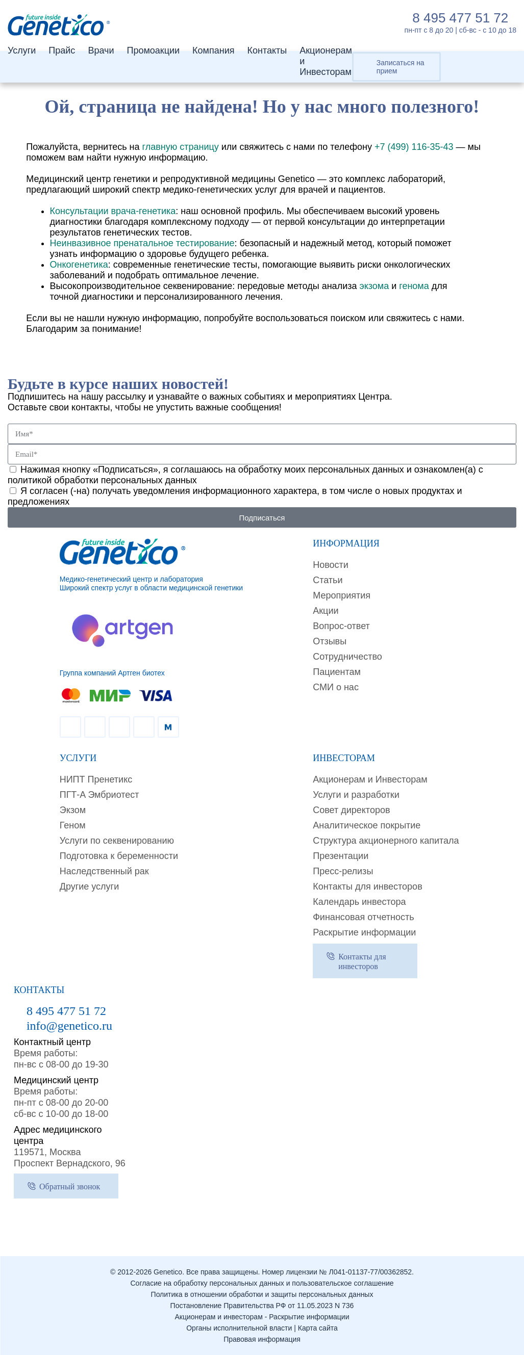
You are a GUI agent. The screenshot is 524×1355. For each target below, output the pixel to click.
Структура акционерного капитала (386, 841)
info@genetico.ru (69, 1025)
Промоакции (153, 50)
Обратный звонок (69, 1186)
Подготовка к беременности (119, 856)
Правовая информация (262, 1339)
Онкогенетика (79, 264)
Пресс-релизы (343, 871)
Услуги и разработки (356, 795)
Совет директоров (351, 810)
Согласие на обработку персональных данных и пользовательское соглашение (261, 1283)
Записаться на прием (401, 67)
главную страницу (180, 147)
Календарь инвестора (359, 902)
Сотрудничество (347, 657)
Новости (330, 565)
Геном (73, 825)
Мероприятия (341, 595)
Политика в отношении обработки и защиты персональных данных (262, 1294)
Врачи (101, 50)
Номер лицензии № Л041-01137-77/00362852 (337, 1272)
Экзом (73, 810)
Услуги (22, 50)
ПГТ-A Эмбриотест (99, 795)
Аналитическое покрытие (366, 825)
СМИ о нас (336, 687)
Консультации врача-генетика (113, 211)
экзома (374, 286)
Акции (325, 611)
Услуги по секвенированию (117, 841)
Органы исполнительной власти (239, 1328)
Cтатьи (327, 580)
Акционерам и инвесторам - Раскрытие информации (262, 1317)
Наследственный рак (104, 871)
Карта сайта (318, 1328)
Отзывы (329, 641)
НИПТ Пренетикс (96, 779)
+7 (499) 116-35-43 (414, 147)
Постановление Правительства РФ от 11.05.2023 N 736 (262, 1305)
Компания (213, 50)
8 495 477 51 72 (460, 17)
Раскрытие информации (364, 932)
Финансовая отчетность (363, 917)
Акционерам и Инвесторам (370, 779)
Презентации (340, 856)
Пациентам (337, 672)
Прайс (61, 50)
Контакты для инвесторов (367, 886)
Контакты (267, 50)
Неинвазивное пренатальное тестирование (142, 243)
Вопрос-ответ (341, 626)
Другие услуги (89, 886)
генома (414, 286)
